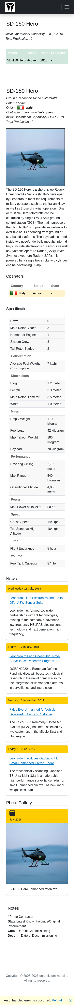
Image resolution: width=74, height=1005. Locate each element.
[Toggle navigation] (66, 7)
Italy (18, 293)
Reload (57, 1000)
